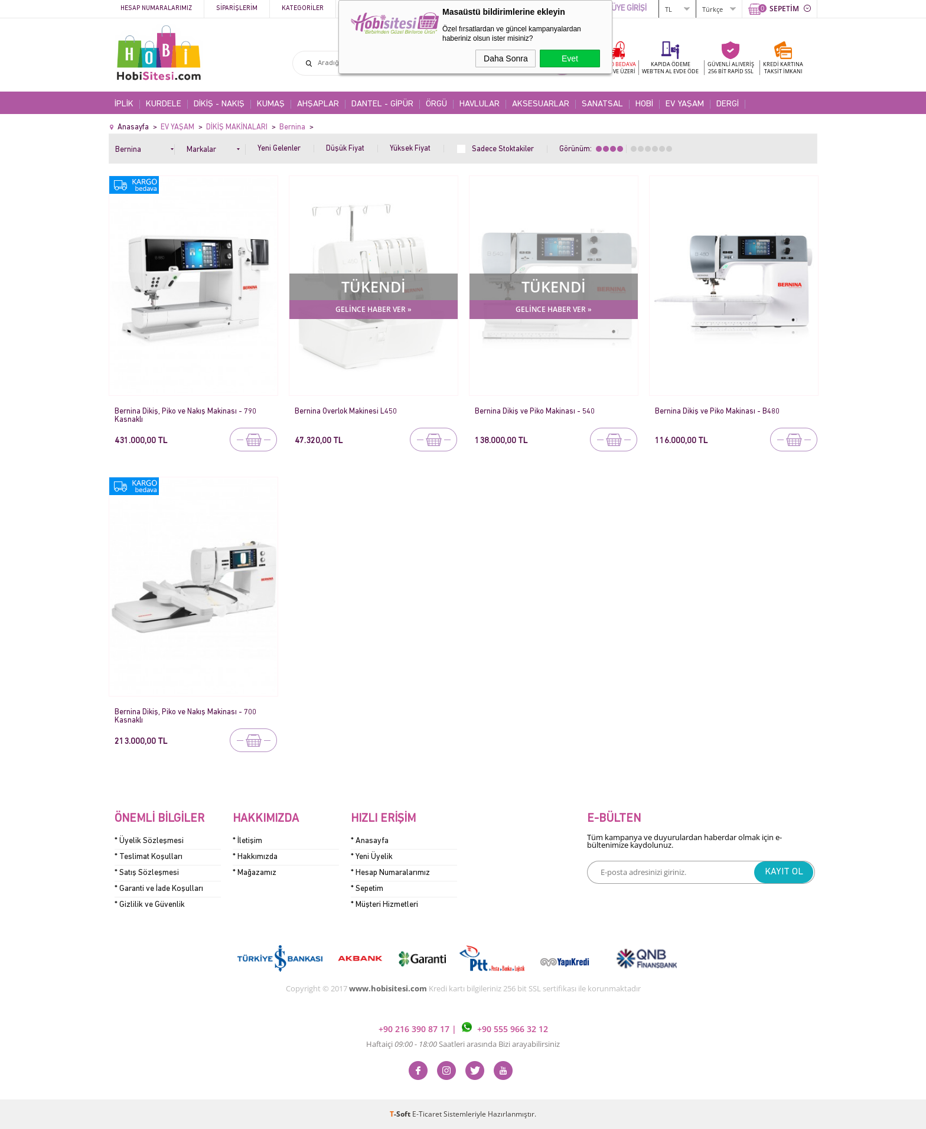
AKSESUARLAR (540, 104)
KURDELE (163, 104)
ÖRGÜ (436, 104)
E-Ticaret (427, 1114)
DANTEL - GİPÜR (382, 104)
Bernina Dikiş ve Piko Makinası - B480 (717, 411)
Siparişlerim (236, 8)
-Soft (401, 1114)
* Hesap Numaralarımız (390, 872)
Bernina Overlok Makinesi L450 (346, 411)
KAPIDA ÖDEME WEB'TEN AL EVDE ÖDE (670, 67)
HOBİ (644, 104)
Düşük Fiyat (345, 148)
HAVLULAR (479, 104)
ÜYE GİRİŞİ (629, 8)
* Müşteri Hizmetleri (384, 904)
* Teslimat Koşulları (148, 857)
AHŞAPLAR (318, 104)
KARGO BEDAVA (615, 67)
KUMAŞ (271, 104)
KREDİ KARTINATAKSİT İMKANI (783, 67)
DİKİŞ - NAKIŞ (219, 104)
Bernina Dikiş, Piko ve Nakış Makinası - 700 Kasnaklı (185, 716)
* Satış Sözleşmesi (147, 872)
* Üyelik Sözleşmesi (149, 841)
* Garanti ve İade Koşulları (159, 888)
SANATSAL (602, 104)
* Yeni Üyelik (372, 857)
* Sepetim (367, 888)
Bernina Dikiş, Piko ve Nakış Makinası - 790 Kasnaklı (185, 416)
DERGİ (727, 104)
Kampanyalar (369, 8)
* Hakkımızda (255, 857)
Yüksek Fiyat (410, 148)
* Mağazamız (254, 872)
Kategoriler (303, 8)
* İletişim (247, 841)
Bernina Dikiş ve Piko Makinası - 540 (535, 411)
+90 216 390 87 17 (415, 1028)
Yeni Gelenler (279, 148)
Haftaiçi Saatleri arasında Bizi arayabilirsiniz (463, 1044)
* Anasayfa (370, 841)
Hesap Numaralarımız (156, 8)
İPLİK (124, 104)
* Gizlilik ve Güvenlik (150, 904)
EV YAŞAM (685, 104)
